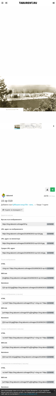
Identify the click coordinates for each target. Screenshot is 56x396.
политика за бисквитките (28, 394)
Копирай (50, 224)
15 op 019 (6, 200)
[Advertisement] (28, 35)
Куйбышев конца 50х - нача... (23, 205)
